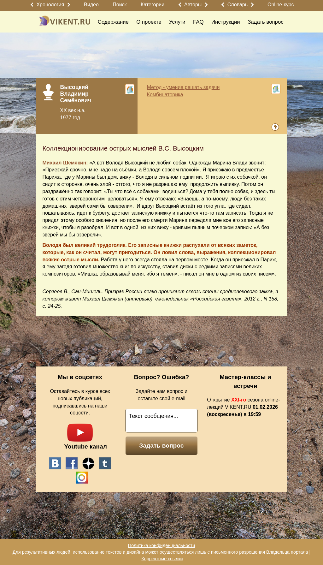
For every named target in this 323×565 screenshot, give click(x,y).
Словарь (237, 4)
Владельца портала (287, 552)
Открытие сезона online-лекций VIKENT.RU (243, 407)
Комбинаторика (165, 94)
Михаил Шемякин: (65, 162)
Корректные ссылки (162, 558)
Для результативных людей (41, 552)
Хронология (50, 4)
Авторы (193, 4)
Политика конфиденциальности (161, 545)
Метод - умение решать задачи (183, 87)
